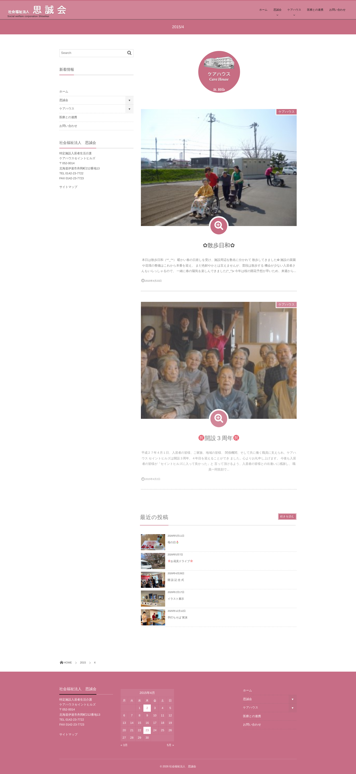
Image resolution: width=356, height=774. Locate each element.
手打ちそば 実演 (177, 617)
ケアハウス (294, 9)
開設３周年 (219, 441)
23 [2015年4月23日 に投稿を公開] (147, 730)
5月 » (170, 745)
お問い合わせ (337, 9)
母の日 (173, 542)
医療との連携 (315, 9)
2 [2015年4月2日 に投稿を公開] (147, 708)
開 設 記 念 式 (176, 580)
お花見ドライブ (180, 561)
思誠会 (277, 9)
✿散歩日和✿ (219, 245)
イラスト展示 (176, 598)
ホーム (263, 9)
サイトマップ (68, 187)
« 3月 (124, 745)
